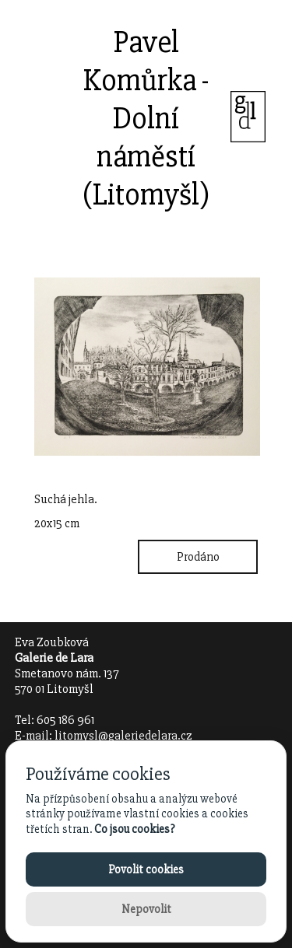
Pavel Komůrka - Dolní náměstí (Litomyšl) (146, 118)
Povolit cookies (146, 869)
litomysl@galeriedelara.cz (123, 735)
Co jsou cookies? (134, 829)
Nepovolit (146, 909)
